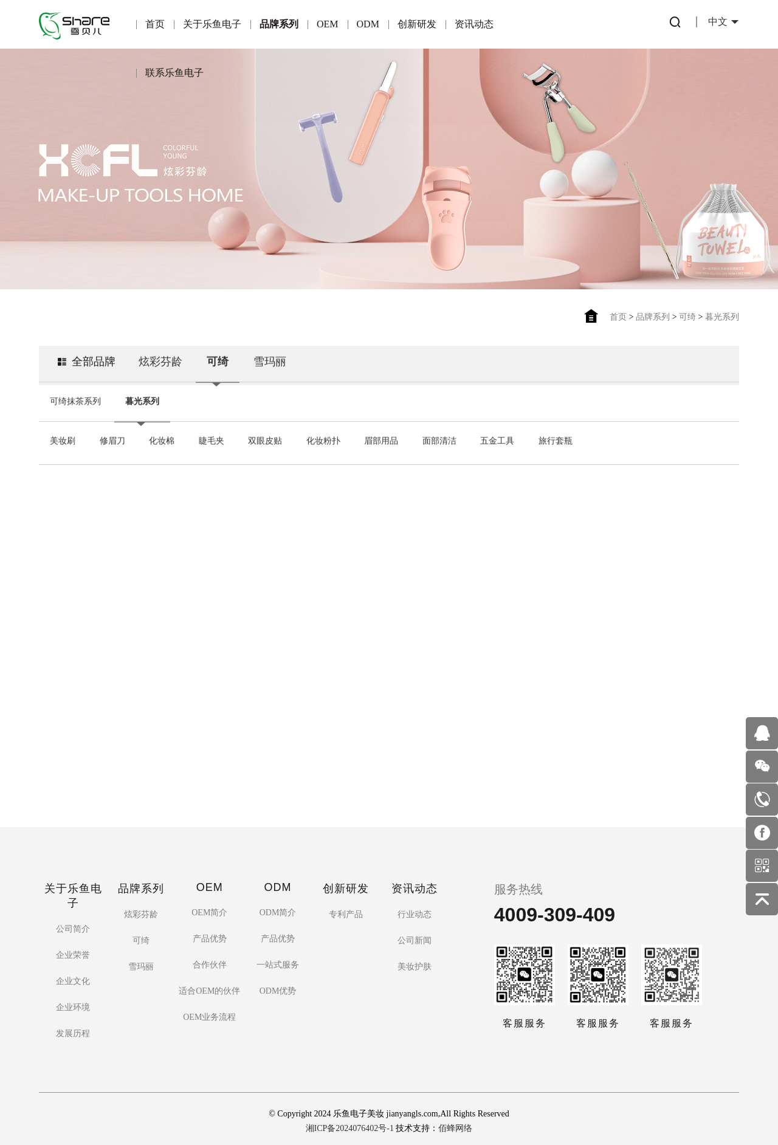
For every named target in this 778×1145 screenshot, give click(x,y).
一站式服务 (277, 944)
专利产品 (346, 894)
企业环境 (73, 987)
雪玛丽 (269, 360)
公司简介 (73, 908)
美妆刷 (62, 439)
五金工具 (497, 439)
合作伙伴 (210, 944)
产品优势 (210, 918)
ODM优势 (278, 970)
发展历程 (73, 1013)
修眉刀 (112, 439)
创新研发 (417, 24)
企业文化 (73, 961)
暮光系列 (722, 316)
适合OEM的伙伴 (209, 970)
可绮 (687, 316)
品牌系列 (279, 24)
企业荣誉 (73, 935)
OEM (328, 24)
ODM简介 (278, 892)
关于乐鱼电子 (212, 24)
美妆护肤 (415, 946)
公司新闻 (415, 920)
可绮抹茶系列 (75, 399)
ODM (368, 24)
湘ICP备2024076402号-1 (350, 1107)
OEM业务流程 (209, 997)
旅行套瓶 (556, 439)
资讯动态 (474, 24)
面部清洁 (439, 439)
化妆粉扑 (323, 439)
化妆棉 (161, 439)
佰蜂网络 (455, 1107)
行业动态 (415, 894)
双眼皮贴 (265, 439)
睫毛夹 (211, 439)
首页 (155, 24)
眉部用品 (381, 439)
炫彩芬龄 (160, 360)
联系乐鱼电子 (174, 72)
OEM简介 (209, 892)
